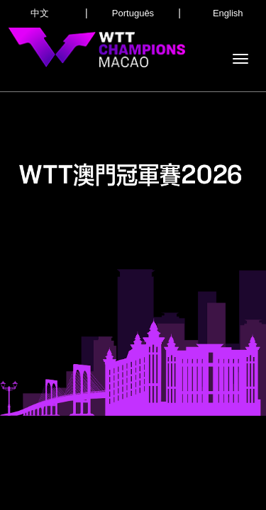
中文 (40, 13)
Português (133, 13)
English (228, 13)
